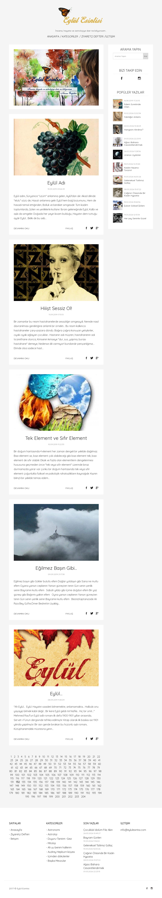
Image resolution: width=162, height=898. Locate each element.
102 (29, 774)
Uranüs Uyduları (132, 155)
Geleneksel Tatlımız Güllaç (134, 181)
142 (75, 782)
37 (80, 760)
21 (94, 756)
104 (41, 774)
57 (84, 764)
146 (98, 782)
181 (23, 793)
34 (65, 760)
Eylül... (56, 694)
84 (30, 771)
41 (99, 760)
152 (41, 785)
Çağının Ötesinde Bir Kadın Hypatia (134, 194)
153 (46, 785)
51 (55, 764)
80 (10, 771)
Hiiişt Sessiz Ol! (56, 308)
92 (70, 771)
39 (89, 760)
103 (35, 774)
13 (57, 756)
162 (99, 785)
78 (93, 767)
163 (12, 789)
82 (20, 771)
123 (57, 778)
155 (58, 785)
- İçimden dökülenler (58, 856)
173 (70, 789)
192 (88, 793)
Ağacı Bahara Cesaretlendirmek (133, 143)
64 (26, 767)
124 (63, 778)
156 (64, 785)
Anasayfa (53, 36)
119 (33, 778)
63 (21, 767)
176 (87, 789)
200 (57, 796)
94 (80, 771)
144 (87, 782)
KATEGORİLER (70, 36)
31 (51, 760)
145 (92, 782)
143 (81, 782)
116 (17, 778)
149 (23, 785)
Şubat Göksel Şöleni (134, 205)
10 (43, 756)
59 (94, 764)
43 (16, 764)
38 (84, 760)
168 (41, 789)
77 (88, 767)
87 (45, 771)
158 (76, 785)
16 (70, 756)
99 (11, 774)
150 (29, 785)
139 (58, 782)
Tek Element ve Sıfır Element (56, 438)
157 (70, 785)
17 (75, 756)
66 (36, 767)
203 (77, 796)
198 (45, 796)
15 (66, 756)
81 (16, 771)
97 (95, 771)
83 (25, 771)
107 (59, 774)
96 (90, 771)
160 (88, 785)
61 (12, 767)
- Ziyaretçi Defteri (19, 834)
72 (65, 767)
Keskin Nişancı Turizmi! (131, 169)
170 (53, 789)
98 (100, 771)
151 (35, 785)
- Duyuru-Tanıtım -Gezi (59, 838)
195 (27, 796)
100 (17, 774)
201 (64, 796)
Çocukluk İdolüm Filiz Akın (98, 829)
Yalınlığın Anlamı (132, 117)
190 (76, 793)
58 (89, 764)
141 (69, 782)
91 (65, 771)
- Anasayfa (15, 829)
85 (35, 771)
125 (69, 778)
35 (70, 760)
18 (79, 756)
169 (47, 789)
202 (70, 796)
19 (84, 756)
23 (11, 760)
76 (84, 767)
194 (100, 793)
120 (40, 778)
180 (17, 793)
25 (21, 760)
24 (16, 760)
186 (52, 793)
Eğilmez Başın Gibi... (56, 568)
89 (55, 771)
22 (98, 756)
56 (79, 764)
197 (39, 796)
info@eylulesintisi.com (133, 829)
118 (28, 778)
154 (52, 785)
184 (40, 793)
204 (83, 796)
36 (75, 760)
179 (11, 793)
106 (53, 774)
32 (56, 760)
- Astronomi (53, 829)
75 (79, 767)
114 (99, 774)
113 (93, 774)
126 (75, 778)
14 (61, 756)
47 (35, 764)
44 (20, 764)
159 (82, 785)
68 (45, 767)
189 (70, 793)
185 (46, 793)
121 (45, 778)
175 (81, 789)
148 (17, 785)
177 (92, 789)
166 (29, 789)
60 (99, 764)
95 (85, 771)
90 (60, 771)
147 (11, 785)
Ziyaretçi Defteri (92, 36)
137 (46, 782)
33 (60, 760)
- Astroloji (51, 834)
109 (72, 774)
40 (94, 760)
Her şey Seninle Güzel (135, 218)
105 (47, 774)
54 (69, 764)
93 (75, 771)
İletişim (110, 36)
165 (23, 789)
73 (70, 767)
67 (40, 767)
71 (60, 767)
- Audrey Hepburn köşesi (60, 851)
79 (98, 767)
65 (31, 767)
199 (51, 796)
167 (35, 789)
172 (64, 789)
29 (41, 760)
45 (25, 764)
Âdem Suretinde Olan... (132, 105)
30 (46, 760)
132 (18, 782)
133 (23, 782)
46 (30, 764)
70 (55, 767)
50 (49, 764)
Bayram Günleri (92, 837)
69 (50, 767)
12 (52, 756)
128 (87, 778)
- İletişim (14, 838)
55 (74, 764)
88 (50, 771)
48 (40, 764)
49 (45, 764)
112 (88, 774)
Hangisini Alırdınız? (133, 129)
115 (12, 778)
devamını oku (21, 228)
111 (82, 774)
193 (94, 793)
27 (31, 760)
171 (58, 789)
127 (81, 778)
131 (12, 782)
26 (26, 760)
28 (36, 760)
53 (64, 764)
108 (65, 774)
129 (93, 778)
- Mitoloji (51, 843)
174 (75, 789)
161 (93, 785)
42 (11, 764)
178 (98, 789)
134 (29, 782)
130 (99, 778)
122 (51, 778)
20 (88, 756)
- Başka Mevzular (56, 860)
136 (41, 782)
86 (40, 771)
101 (23, 774)
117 (22, 778)
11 (48, 756)
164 (18, 789)
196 (33, 796)
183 (35, 793)
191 (82, 793)
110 (77, 774)
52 (59, 764)
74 (74, 767)
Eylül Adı (56, 183)
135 (35, 782)
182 (29, 793)
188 (64, 793)
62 (16, 767)
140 (64, 782)
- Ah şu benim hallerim (59, 847)
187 (58, 793)
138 (52, 782)
